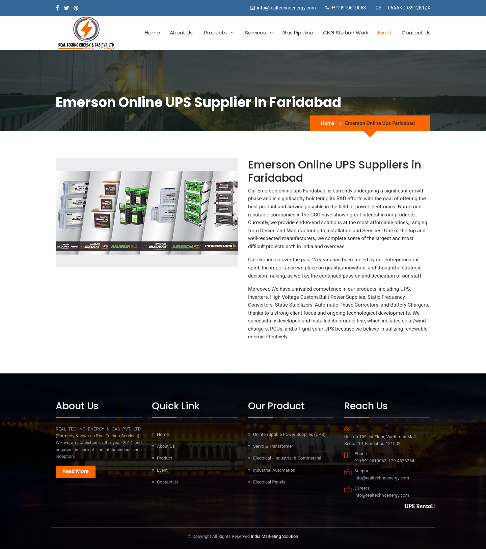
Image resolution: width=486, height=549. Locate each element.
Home (152, 32)
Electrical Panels (269, 482)
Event (385, 32)
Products (215, 32)
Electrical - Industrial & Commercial (287, 458)
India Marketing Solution (274, 536)
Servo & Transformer (273, 446)
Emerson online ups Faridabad (380, 123)
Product (164, 458)
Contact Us (416, 32)
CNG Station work (345, 32)
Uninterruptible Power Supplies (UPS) (289, 434)
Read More (75, 471)
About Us (181, 32)
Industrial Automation (274, 470)
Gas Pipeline (297, 32)
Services (255, 32)
